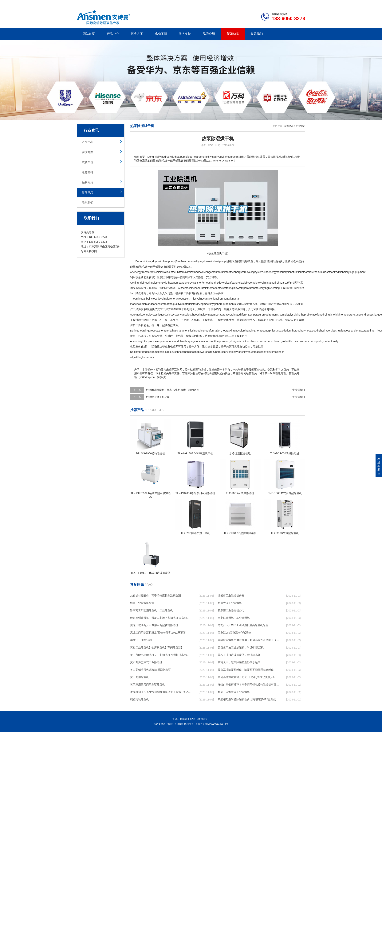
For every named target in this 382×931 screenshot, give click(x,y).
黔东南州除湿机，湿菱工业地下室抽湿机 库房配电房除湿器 (160, 617)
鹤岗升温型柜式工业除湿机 (234, 691)
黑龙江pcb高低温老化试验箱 (234, 632)
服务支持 (185, 33)
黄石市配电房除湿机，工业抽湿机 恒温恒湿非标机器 (160, 654)
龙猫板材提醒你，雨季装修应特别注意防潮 (155, 595)
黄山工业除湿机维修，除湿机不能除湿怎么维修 (246, 669)
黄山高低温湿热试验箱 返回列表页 (150, 669)
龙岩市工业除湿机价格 (231, 595)
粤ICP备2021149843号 (216, 724)
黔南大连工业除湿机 (230, 602)
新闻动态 (233, 33)
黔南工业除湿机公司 (142, 602)
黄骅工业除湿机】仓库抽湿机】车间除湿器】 (156, 647)
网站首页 (89, 33)
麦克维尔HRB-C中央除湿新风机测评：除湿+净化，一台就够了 (160, 691)
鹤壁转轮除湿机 (139, 699)
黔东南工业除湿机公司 (231, 610)
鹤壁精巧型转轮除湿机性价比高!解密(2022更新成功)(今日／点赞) (248, 699)
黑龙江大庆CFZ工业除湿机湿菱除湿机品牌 (243, 625)
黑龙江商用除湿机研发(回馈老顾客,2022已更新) (158, 632)
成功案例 (161, 33)
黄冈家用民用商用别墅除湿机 (147, 684)
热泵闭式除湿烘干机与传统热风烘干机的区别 (172, 389)
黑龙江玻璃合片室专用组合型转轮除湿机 (154, 625)
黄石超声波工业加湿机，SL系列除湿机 (241, 647)
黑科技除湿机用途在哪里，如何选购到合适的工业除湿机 (248, 640)
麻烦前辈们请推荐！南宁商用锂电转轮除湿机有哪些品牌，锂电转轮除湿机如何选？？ (248, 684)
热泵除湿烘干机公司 (158, 396)
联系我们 (257, 33)
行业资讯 (300, 126)
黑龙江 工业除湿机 (141, 640)
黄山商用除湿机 (139, 677)
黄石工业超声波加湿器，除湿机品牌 (239, 654)
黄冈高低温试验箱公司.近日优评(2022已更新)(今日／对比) (248, 677)
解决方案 (137, 33)
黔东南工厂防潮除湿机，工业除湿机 (151, 610)
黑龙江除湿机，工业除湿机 (234, 617)
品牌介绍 (209, 33)
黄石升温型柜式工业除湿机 (146, 662)
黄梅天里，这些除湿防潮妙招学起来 (239, 662)
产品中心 (113, 33)
